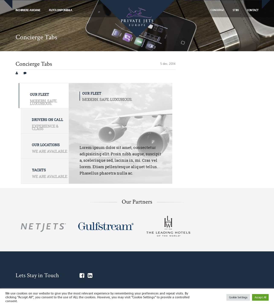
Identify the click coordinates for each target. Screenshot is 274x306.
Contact (253, 10)
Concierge (217, 10)
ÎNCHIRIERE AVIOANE (28, 10)
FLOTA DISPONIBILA (60, 10)
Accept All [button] (260, 297)
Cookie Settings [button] (238, 297)
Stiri (236, 10)
